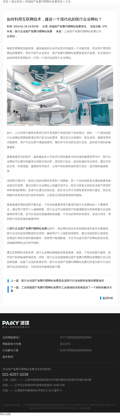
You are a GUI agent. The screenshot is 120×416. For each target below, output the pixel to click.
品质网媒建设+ (11, 337)
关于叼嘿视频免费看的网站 (76, 337)
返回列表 (106, 298)
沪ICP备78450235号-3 (67, 408)
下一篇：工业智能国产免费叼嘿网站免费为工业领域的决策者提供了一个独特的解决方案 (60, 289)
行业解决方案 (10, 350)
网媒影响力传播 (11, 343)
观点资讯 (65, 343)
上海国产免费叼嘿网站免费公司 (82, 31)
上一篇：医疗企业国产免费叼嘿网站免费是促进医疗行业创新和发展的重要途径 (56, 280)
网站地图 (85, 408)
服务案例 (7, 356)
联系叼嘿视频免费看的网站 (76, 350)
